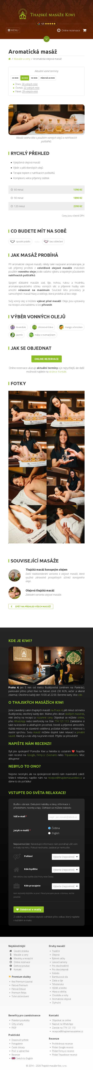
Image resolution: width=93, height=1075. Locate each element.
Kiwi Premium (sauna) (22, 981)
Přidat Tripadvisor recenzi (64, 1054)
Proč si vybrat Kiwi (20, 1051)
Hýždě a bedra (59, 987)
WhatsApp (19, 721)
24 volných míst (30, 84)
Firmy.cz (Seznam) (47, 755)
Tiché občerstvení (20, 996)
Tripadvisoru (71, 755)
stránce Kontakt (57, 371)
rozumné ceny (45, 717)
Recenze (16, 1054)
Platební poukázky (21, 1020)
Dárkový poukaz (22, 965)
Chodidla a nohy (60, 995)
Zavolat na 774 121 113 (63, 1027)
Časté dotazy (18, 1047)
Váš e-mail (19, 816)
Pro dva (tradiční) (60, 965)
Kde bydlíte (31, 868)
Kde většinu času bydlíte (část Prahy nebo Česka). (33, 876)
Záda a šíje (57, 980)
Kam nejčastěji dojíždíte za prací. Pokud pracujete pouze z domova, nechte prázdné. (43, 895)
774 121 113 (62, 721)
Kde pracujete (32, 885)
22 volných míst (31, 87)
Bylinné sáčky (58, 958)
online (81, 717)
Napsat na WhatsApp (62, 1023)
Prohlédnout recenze (62, 1043)
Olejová (55, 954)
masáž (36, 732)
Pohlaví (28, 856)
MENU (13, 30)
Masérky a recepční (23, 958)
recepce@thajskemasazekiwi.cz (65, 777)
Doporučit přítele (20, 1039)
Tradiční (56, 951)
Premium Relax (19, 992)
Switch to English (22, 1058)
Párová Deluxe (19, 988)
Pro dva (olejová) (60, 969)
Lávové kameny (59, 962)
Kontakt (17, 969)
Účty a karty (17, 1023)
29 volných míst (30, 91)
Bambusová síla (60, 976)
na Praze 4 (57, 710)
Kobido (55, 973)
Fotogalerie (17, 1043)
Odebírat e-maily (28, 909)
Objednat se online (61, 1020)
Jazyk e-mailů (21, 830)
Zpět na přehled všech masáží (31, 606)
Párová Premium (20, 985)
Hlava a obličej (59, 991)
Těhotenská (58, 984)
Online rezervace (46, 359)
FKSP (14, 1027)
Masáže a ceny (22, 58)
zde (80, 695)
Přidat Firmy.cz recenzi (63, 1051)
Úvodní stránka (21, 951)
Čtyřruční (56, 1002)
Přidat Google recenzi (62, 1047)
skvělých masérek (74, 714)
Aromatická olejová (61, 998)
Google (31, 755)
